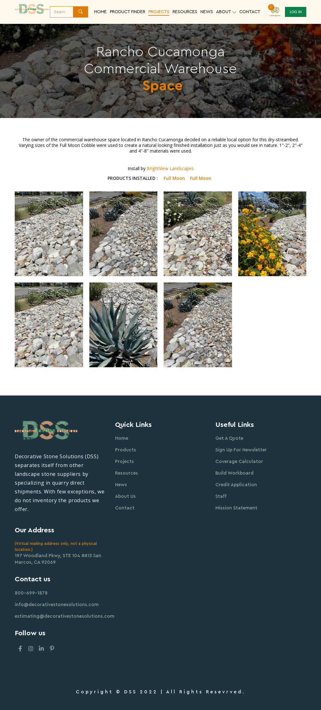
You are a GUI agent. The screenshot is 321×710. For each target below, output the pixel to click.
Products (125, 450)
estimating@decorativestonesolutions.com (64, 616)
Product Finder (127, 12)
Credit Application (236, 484)
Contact (124, 508)
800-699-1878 (31, 593)
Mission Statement (236, 508)
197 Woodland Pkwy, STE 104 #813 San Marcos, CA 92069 (58, 559)
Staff (221, 496)
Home (100, 12)
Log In (296, 12)
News (206, 12)
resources (184, 12)
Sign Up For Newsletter (241, 450)
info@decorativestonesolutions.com (57, 604)
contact (249, 12)
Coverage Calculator (239, 461)
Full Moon (174, 178)
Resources (126, 473)
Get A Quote (229, 438)
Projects (158, 12)
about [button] (223, 12)
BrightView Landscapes (170, 168)
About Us (125, 496)
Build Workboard (234, 473)
